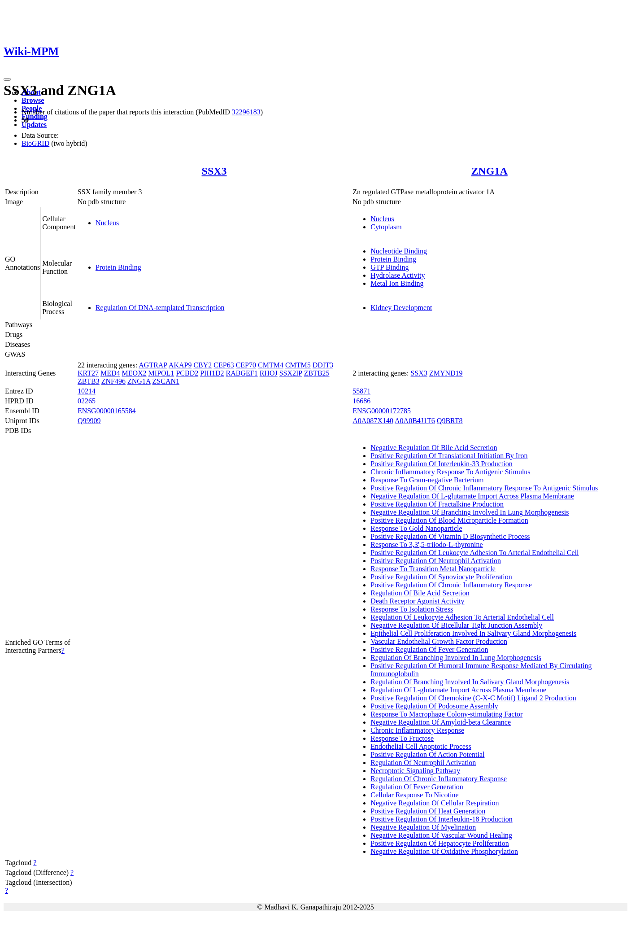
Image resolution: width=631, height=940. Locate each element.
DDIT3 (323, 365)
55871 (361, 391)
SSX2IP (290, 373)
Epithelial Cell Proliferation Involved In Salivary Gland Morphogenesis (473, 633)
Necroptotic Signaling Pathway (415, 770)
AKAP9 (180, 365)
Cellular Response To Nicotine (414, 795)
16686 (361, 401)
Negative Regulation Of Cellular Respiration (434, 803)
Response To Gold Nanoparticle (416, 528)
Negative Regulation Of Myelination (423, 827)
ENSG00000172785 (381, 411)
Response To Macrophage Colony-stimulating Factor (446, 714)
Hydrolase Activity (397, 275)
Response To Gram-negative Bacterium (426, 480)
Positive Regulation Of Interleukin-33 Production (441, 464)
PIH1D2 (212, 373)
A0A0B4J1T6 (415, 420)
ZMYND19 (446, 373)
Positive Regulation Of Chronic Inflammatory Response (451, 585)
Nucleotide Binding (398, 251)
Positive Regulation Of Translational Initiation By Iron (448, 455)
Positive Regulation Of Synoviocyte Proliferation (441, 577)
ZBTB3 (89, 381)
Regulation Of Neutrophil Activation (423, 762)
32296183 (246, 112)
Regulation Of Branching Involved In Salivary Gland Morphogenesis (469, 682)
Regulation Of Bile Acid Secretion (419, 593)
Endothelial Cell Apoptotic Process (420, 746)
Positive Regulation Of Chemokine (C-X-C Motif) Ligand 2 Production (473, 698)
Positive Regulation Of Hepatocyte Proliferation (439, 843)
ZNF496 (113, 381)
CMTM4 (270, 365)
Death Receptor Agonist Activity (417, 601)
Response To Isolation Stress (411, 609)
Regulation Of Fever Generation (416, 787)
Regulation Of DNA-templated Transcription (160, 307)
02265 (87, 401)
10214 (87, 391)
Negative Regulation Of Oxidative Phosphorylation (444, 851)
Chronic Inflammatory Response (417, 730)
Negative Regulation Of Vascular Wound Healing (441, 835)
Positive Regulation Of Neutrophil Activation (435, 560)
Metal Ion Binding (396, 283)
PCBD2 (187, 373)
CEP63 (223, 365)
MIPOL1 (161, 373)
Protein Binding (118, 267)
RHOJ (269, 373)
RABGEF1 (242, 373)
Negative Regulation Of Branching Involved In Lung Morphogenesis (469, 512)
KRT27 (88, 373)
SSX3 (214, 171)
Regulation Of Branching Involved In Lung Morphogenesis (455, 657)
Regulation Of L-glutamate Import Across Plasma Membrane (458, 690)
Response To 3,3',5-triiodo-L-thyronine (426, 544)
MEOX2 (134, 373)
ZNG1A (489, 171)
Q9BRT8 (450, 420)
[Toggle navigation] (7, 79)
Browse (33, 100)
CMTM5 (298, 365)
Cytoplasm (385, 227)
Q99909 (89, 420)
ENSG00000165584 (107, 411)
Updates (34, 124)
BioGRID (35, 143)
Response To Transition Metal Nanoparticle (433, 569)
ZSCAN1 (165, 381)
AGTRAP (153, 365)
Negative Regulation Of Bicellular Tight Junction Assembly (456, 625)
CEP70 (246, 365)
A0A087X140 (372, 420)
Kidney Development (401, 307)
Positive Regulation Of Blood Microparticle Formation (449, 520)
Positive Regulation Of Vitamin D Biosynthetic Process (450, 536)
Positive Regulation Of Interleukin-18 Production (441, 819)
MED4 (110, 373)
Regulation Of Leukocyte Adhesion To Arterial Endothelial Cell (462, 617)
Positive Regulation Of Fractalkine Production (437, 504)
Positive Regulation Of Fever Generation (429, 649)
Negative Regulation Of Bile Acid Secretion (433, 447)
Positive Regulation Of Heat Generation (427, 811)
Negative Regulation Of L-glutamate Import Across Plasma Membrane (472, 496)
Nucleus (107, 223)
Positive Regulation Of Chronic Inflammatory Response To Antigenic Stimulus (484, 488)
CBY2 (202, 365)
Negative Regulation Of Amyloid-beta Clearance (440, 722)
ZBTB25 (317, 373)
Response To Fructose (402, 738)
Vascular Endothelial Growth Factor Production (438, 641)
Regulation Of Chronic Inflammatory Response (438, 779)
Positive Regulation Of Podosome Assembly (434, 706)
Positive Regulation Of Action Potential (427, 754)
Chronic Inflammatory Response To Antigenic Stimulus (450, 472)
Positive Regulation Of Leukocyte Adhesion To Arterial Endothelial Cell (474, 552)
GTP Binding (389, 267)
